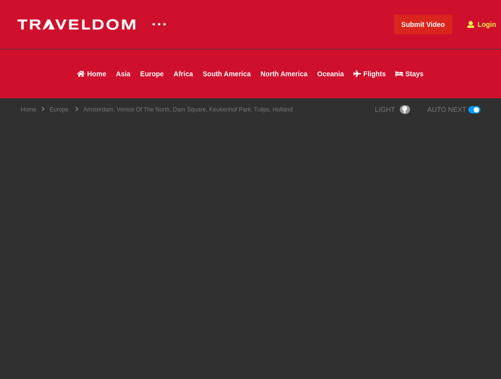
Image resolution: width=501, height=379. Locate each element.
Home (91, 74)
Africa (183, 74)
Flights (369, 74)
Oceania (330, 74)
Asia (123, 74)
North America (284, 74)
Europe (152, 74)
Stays (409, 74)
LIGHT (392, 109)
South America (227, 74)
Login (481, 24)
